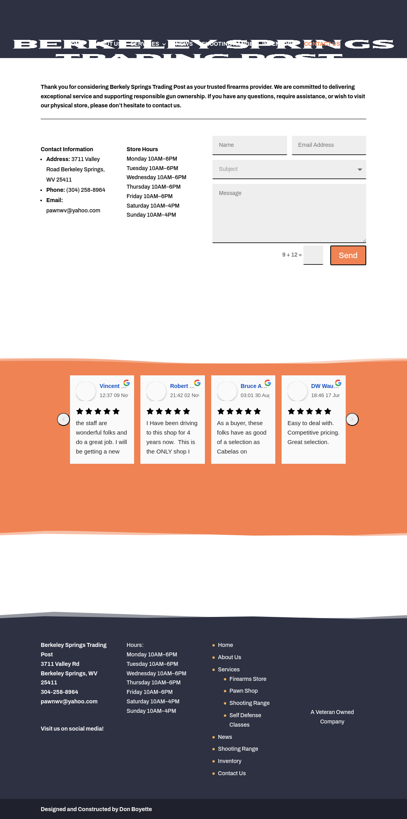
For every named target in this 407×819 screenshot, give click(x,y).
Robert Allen (186, 386)
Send (348, 255)
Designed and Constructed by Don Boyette (96, 809)
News (184, 44)
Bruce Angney (259, 386)
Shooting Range (227, 44)
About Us (107, 44)
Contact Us (322, 44)
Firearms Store (247, 679)
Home (75, 44)
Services (145, 44)
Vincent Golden (120, 386)
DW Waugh (325, 386)
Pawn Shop (243, 691)
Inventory (278, 44)
